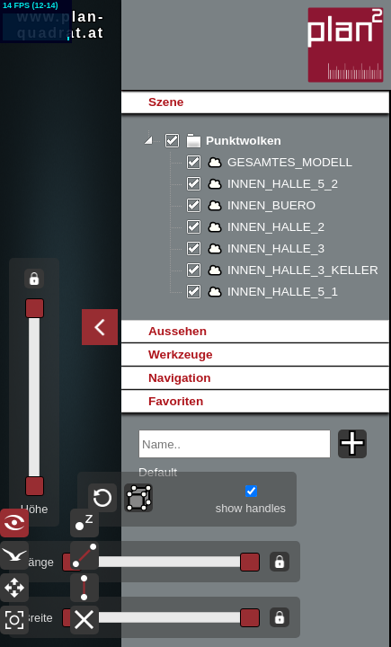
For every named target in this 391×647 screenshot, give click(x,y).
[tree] (254, 216)
